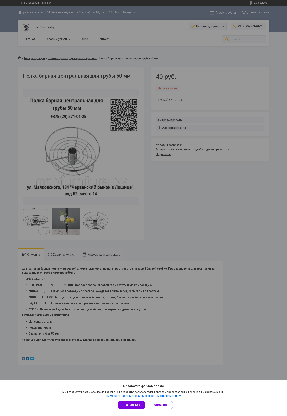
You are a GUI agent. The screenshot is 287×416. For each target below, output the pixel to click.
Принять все (131, 404)
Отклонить (161, 404)
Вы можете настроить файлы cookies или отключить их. (142, 395)
